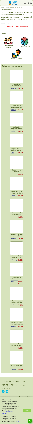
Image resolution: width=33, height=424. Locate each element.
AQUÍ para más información (7, 412)
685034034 (7, 388)
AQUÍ (17, 421)
